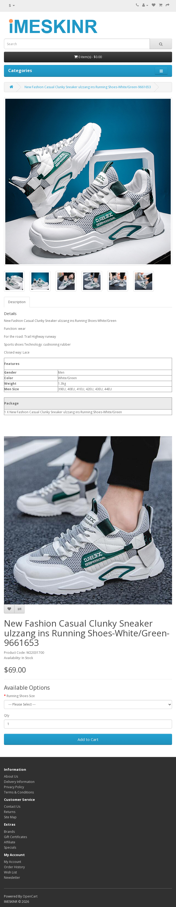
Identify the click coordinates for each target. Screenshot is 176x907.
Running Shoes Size (21, 696)
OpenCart (30, 896)
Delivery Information (19, 781)
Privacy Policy (14, 787)
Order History (14, 867)
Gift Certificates (15, 837)
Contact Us (12, 806)
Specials (10, 847)
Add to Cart (88, 739)
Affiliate (9, 842)
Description (17, 302)
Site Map (10, 817)
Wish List (10, 872)
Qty (6, 715)
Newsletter (12, 877)
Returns (9, 812)
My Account (12, 861)
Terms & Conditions (19, 792)
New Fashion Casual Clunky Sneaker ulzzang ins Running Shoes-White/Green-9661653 (88, 87)
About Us (11, 776)
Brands (9, 831)
